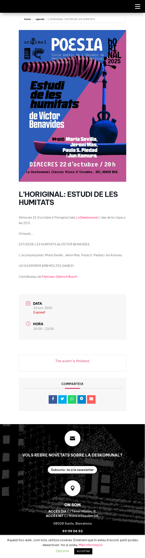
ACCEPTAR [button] (83, 551)
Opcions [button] (62, 551)
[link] (86, 217)
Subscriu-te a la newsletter (72, 470)
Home (28, 19)
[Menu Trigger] (138, 6)
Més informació (91, 545)
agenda (40, 19)
